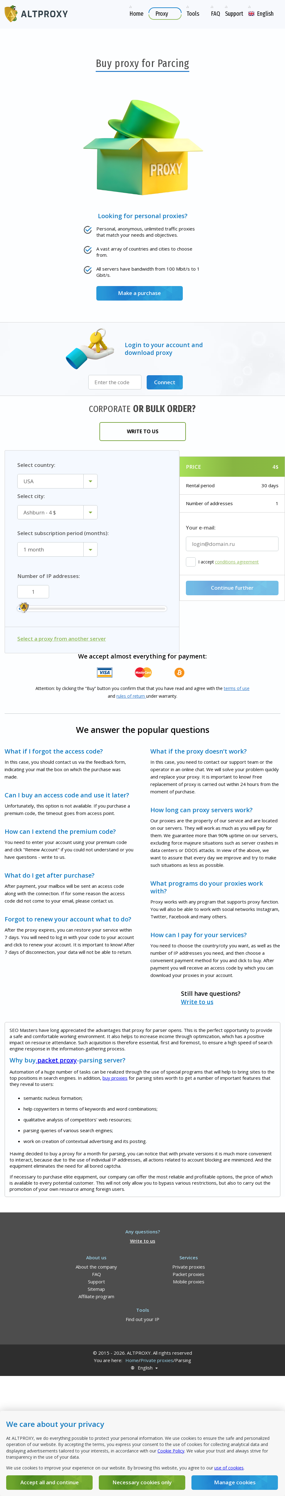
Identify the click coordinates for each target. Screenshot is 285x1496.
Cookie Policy (170, 1451)
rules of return (131, 696)
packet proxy (56, 1060)
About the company (96, 1267)
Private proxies (188, 1267)
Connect (164, 382)
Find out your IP (142, 1319)
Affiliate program (96, 1296)
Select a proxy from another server (61, 639)
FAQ (96, 1274)
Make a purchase (139, 293)
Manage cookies (235, 1482)
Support (96, 1281)
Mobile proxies (188, 1281)
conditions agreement (237, 561)
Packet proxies (188, 1274)
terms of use (236, 688)
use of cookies (229, 1468)
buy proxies (115, 1078)
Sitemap (96, 1289)
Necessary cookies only (142, 1482)
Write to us (142, 431)
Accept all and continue (49, 1482)
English (145, 1368)
